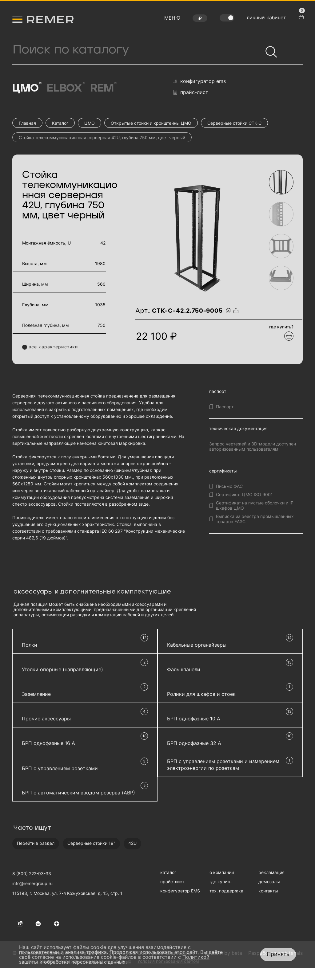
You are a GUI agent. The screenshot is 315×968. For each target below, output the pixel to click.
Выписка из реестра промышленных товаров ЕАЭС (255, 519)
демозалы (269, 881)
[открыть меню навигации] (172, 19)
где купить (220, 881)
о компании (221, 872)
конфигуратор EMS (199, 81)
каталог (168, 872)
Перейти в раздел (35, 843)
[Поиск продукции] (137, 49)
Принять (278, 954)
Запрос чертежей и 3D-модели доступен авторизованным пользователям (252, 446)
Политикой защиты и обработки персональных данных (114, 959)
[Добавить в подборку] (288, 336)
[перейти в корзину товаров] (300, 16)
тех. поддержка (226, 890)
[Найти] (268, 49)
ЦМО (26, 88)
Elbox (65, 88)
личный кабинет (266, 17)
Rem (103, 88)
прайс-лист (190, 92)
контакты (268, 890)
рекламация (271, 872)
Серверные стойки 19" (91, 843)
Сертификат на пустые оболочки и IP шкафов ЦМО (254, 505)
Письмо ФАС (229, 486)
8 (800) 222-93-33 (31, 873)
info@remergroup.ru (32, 883)
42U (132, 843)
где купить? (281, 326)
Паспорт (224, 406)
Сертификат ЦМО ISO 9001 (244, 494)
